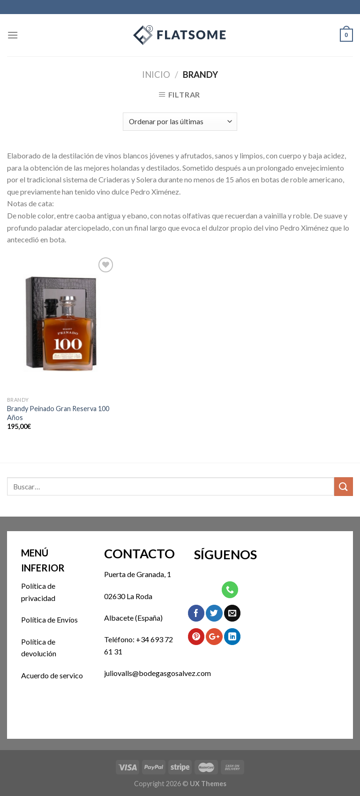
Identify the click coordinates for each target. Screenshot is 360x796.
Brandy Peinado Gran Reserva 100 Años (58, 413)
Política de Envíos (49, 619)
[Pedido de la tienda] (180, 122)
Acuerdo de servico (52, 675)
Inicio (156, 74)
